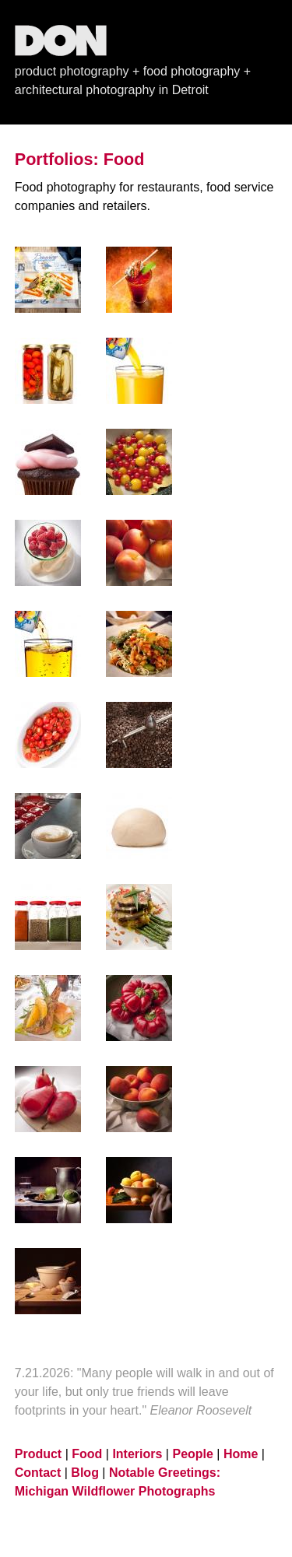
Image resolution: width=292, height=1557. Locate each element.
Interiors (137, 1454)
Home (240, 1454)
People (192, 1454)
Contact (38, 1472)
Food (87, 1454)
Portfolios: (57, 159)
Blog (85, 1472)
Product (38, 1454)
